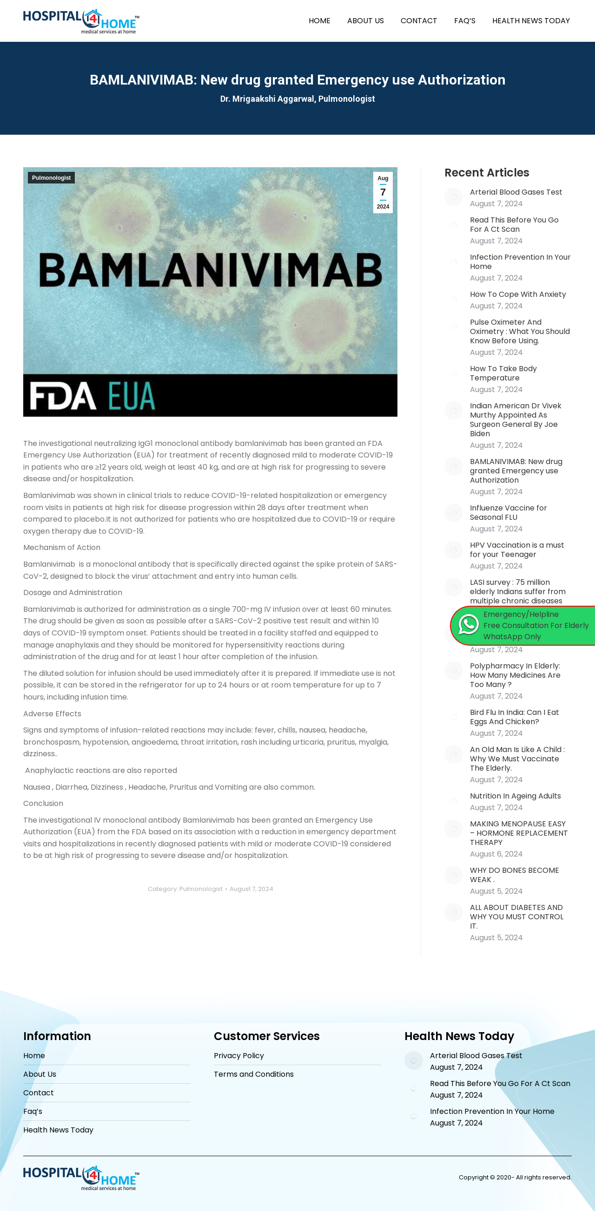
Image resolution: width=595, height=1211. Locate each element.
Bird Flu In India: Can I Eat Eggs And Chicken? (514, 717)
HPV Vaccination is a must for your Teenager (517, 550)
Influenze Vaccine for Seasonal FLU (508, 513)
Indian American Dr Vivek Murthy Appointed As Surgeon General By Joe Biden (516, 420)
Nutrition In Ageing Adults (515, 796)
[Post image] (453, 197)
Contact (38, 1093)
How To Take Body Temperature (503, 373)
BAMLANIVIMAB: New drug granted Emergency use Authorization (516, 471)
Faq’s (32, 1111)
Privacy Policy (239, 1055)
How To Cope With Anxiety (518, 294)
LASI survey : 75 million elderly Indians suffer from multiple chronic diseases (518, 592)
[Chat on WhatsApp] (523, 625)
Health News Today (58, 1130)
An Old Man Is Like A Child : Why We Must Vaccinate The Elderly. (517, 759)
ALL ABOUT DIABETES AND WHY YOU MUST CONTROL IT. (516, 917)
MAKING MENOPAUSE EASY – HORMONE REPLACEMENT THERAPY (519, 833)
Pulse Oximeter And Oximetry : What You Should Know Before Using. (520, 332)
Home (34, 1055)
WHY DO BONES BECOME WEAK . (514, 875)
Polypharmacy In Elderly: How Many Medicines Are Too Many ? (515, 675)
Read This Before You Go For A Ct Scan (514, 225)
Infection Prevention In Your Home (520, 262)
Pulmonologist (51, 178)
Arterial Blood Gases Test (516, 192)
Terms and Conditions (254, 1074)
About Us (39, 1074)
